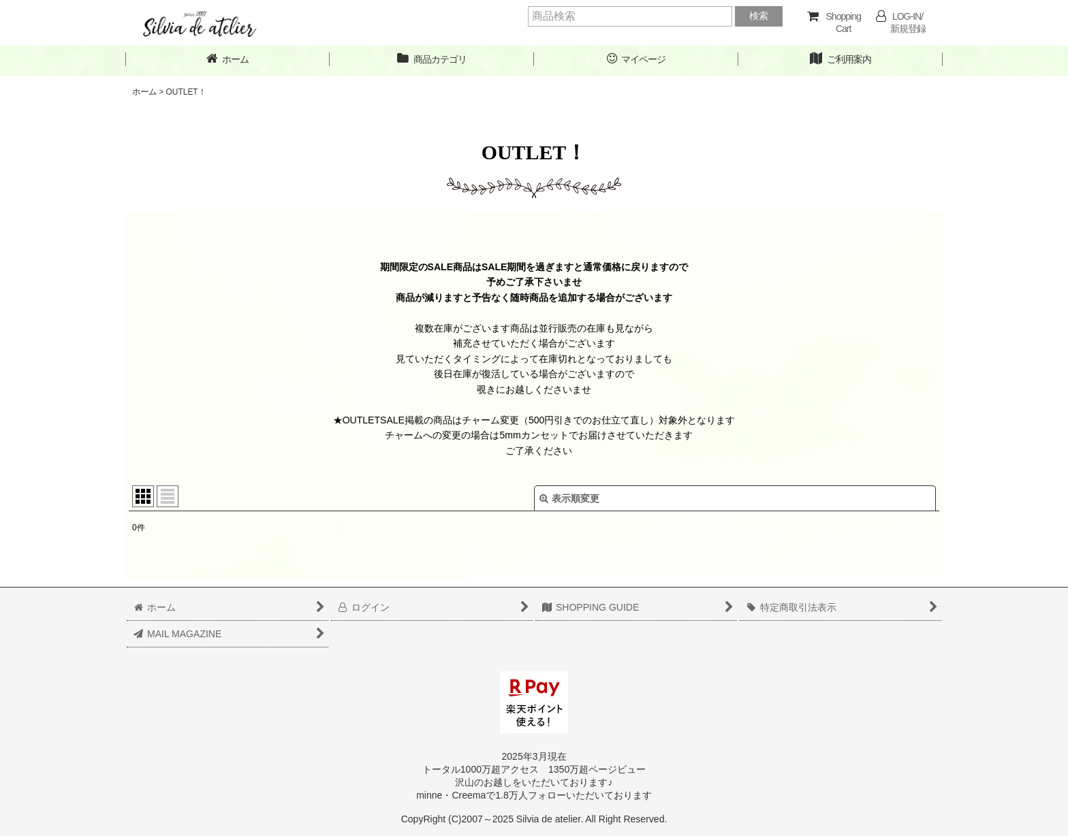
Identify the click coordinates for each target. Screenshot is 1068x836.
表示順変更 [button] (569, 498)
